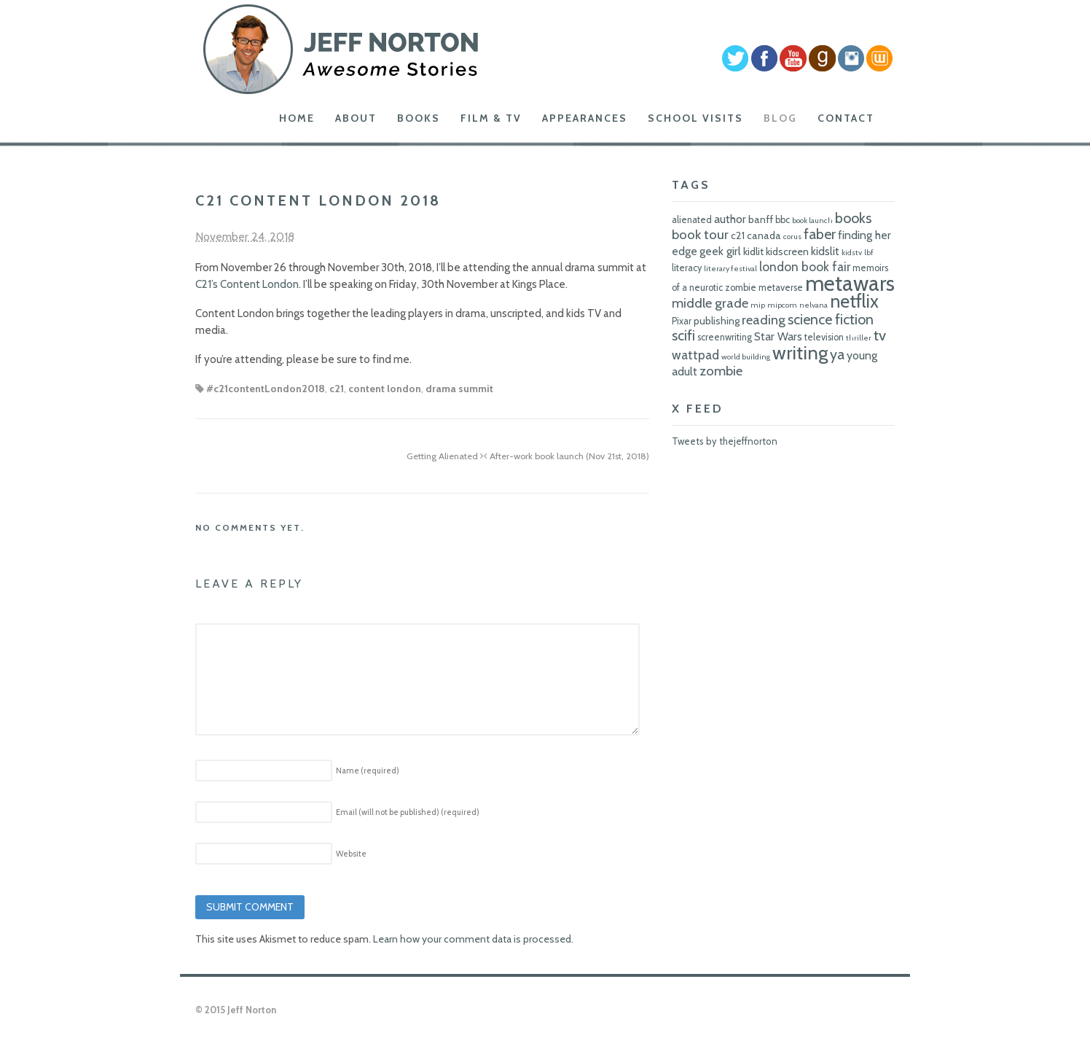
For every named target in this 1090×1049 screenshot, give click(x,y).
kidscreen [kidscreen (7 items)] (787, 251)
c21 (336, 388)
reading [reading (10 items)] (763, 319)
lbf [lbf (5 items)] (869, 252)
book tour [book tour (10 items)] (700, 234)
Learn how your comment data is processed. (473, 938)
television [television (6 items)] (824, 337)
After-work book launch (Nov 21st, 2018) (566, 456)
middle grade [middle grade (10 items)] (710, 303)
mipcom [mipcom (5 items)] (782, 305)
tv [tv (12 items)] (880, 335)
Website (351, 854)
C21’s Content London (247, 284)
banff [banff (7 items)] (760, 219)
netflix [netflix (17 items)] (854, 301)
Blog (780, 118)
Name (367, 770)
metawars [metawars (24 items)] (850, 283)
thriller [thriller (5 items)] (858, 338)
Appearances (584, 118)
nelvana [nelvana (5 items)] (813, 305)
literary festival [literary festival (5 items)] (730, 268)
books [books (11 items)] (853, 218)
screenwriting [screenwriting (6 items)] (724, 337)
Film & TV (491, 118)
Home (297, 118)
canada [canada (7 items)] (764, 235)
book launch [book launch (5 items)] (812, 220)
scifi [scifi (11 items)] (683, 335)
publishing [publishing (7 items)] (717, 320)
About (356, 118)
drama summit (459, 388)
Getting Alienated (445, 456)
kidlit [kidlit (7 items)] (753, 251)
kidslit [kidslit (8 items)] (825, 251)
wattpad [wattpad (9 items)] (695, 354)
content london (384, 388)
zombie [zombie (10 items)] (720, 370)
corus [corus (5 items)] (792, 236)
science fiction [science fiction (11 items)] (831, 319)
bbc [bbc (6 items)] (782, 219)
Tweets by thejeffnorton (724, 441)
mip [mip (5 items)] (757, 305)
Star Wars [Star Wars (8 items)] (778, 336)
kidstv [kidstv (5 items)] (852, 252)
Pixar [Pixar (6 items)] (681, 321)
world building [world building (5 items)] (745, 357)
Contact (846, 118)
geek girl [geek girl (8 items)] (720, 251)
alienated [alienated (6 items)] (692, 219)
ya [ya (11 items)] (837, 354)
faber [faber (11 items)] (820, 234)
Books (418, 118)
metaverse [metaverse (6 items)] (780, 287)
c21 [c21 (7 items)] (738, 235)
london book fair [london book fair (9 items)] (804, 266)
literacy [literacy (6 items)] (687, 267)
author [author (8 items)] (730, 219)
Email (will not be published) (407, 812)
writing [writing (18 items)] (800, 352)
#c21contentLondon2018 (265, 388)
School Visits (695, 118)
